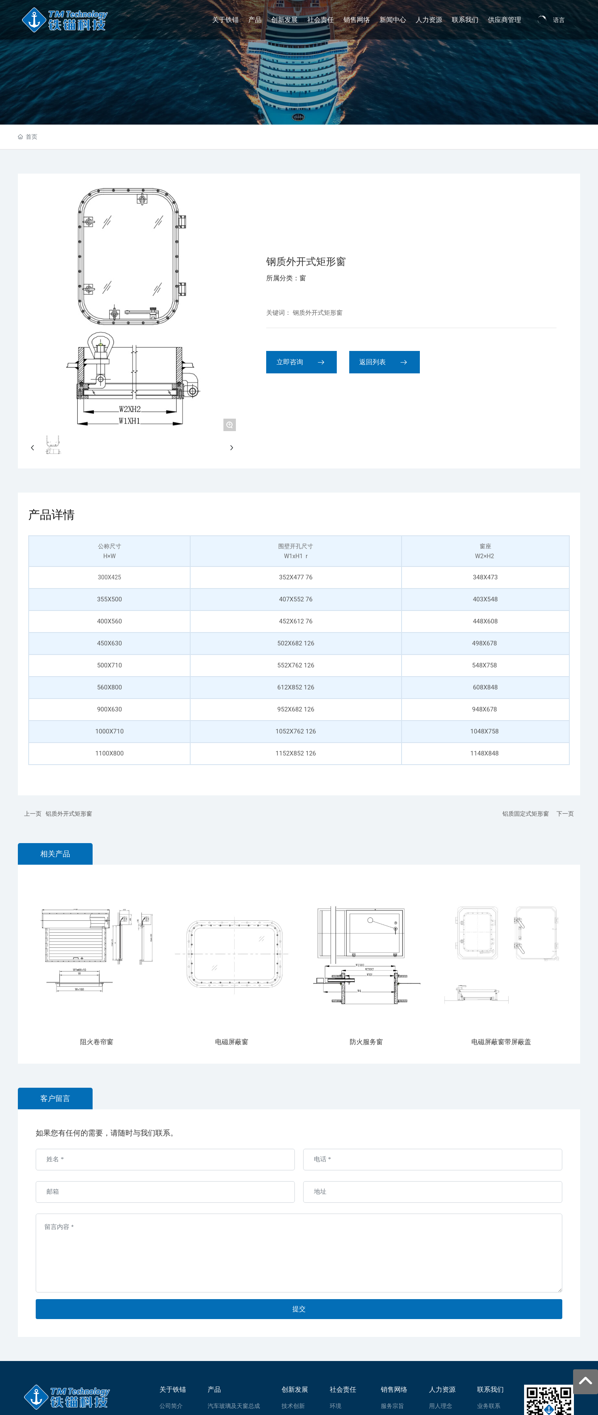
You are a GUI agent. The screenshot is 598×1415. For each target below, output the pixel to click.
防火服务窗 (366, 1042)
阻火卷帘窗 (96, 1042)
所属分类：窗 (286, 278)
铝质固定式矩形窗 (525, 813)
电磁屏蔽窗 (231, 1042)
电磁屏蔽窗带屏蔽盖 (501, 1042)
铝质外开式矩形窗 (69, 813)
